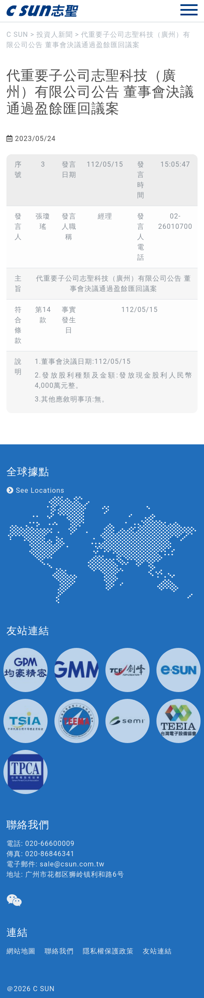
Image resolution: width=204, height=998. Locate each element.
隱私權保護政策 (108, 951)
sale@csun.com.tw (72, 864)
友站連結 (157, 951)
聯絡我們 (59, 951)
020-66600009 (50, 843)
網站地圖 (21, 951)
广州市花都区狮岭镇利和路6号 (74, 874)
